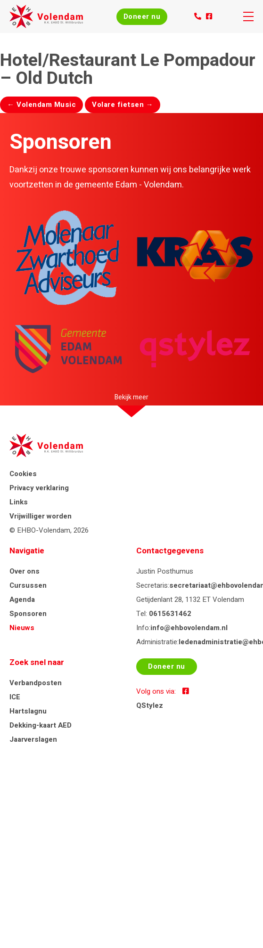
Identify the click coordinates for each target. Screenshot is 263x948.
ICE (14, 697)
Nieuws (21, 628)
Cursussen (28, 585)
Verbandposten (35, 683)
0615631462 (170, 613)
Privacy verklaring (39, 488)
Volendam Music (41, 104)
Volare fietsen (122, 104)
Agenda (22, 599)
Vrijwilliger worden (40, 516)
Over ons (24, 571)
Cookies (23, 474)
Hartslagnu (28, 711)
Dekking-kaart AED (40, 725)
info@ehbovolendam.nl (189, 628)
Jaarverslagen (33, 739)
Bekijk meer (131, 397)
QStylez (149, 705)
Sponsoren (28, 613)
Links (18, 502)
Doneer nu (142, 16)
